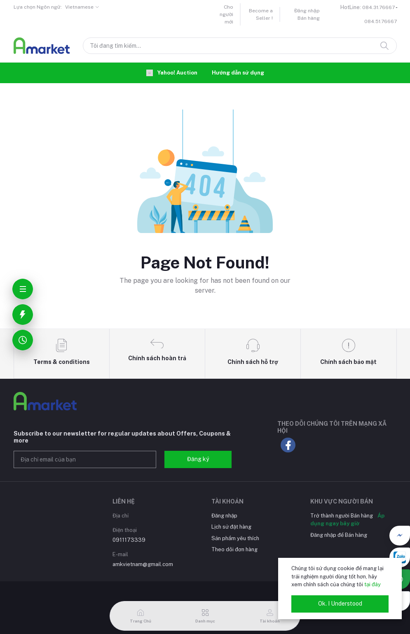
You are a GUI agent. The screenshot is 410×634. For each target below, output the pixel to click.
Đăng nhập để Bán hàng (338, 535)
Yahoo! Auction (171, 73)
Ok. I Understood (340, 603)
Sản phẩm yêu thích (235, 538)
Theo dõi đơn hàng (234, 549)
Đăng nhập (224, 516)
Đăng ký (198, 459)
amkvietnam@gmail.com (142, 564)
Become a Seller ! (261, 14)
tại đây (372, 584)
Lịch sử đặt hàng (231, 527)
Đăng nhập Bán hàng (307, 14)
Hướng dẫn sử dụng (238, 73)
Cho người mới (226, 14)
